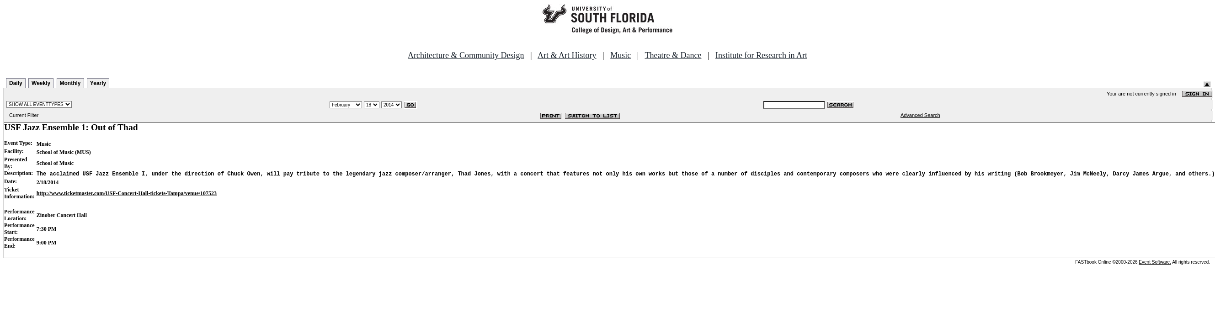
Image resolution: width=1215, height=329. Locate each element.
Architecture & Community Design (466, 55)
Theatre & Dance (673, 55)
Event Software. (1155, 262)
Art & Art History (567, 55)
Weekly (41, 83)
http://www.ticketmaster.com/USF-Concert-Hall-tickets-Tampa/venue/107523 (127, 193)
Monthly (70, 83)
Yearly (98, 83)
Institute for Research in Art (761, 55)
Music (620, 55)
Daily (15, 83)
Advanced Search (920, 115)
